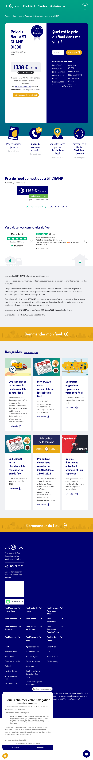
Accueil (7, 16)
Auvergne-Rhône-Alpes (34, 16)
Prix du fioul (29, 6)
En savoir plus (13, 151)
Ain (46, 16)
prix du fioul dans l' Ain (23, 86)
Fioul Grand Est (11, 660)
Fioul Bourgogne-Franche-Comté (53, 671)
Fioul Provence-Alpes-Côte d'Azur (53, 652)
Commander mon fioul (46, 375)
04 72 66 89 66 (14, 607)
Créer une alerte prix (26, 95)
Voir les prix (74, 52)
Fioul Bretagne (10, 679)
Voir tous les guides (31, 394)
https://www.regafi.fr (74, 741)
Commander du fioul (46, 567)
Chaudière (42, 6)
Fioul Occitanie (31, 660)
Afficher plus (67, 86)
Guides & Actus (57, 6)
